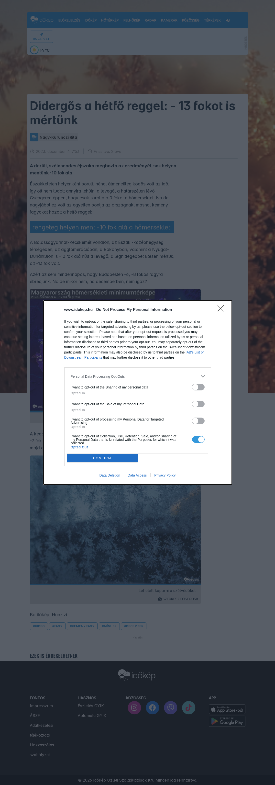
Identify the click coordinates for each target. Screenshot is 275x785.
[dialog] (138, 392)
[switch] (198, 387)
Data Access (137, 475)
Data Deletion (109, 475)
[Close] (222, 310)
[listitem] (138, 376)
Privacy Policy (165, 475)
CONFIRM (102, 458)
